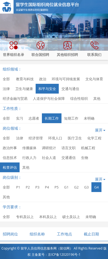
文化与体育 (94, 78)
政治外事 (10, 147)
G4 (96, 187)
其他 (96, 98)
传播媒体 (29, 147)
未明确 (89, 118)
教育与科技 (25, 78)
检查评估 (10, 167)
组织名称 (37, 233)
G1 (66, 187)
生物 (84, 157)
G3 (86, 187)
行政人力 (29, 157)
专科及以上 (25, 216)
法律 (6, 88)
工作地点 (64, 233)
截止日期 (91, 233)
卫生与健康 (24, 88)
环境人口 (55, 138)
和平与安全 (47, 88)
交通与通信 (70, 88)
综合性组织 (79, 98)
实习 (19, 118)
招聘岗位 (10, 233)
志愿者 (34, 118)
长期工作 (52, 118)
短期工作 (71, 118)
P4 (47, 187)
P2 (28, 187)
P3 (37, 187)
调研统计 (49, 147)
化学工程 (94, 138)
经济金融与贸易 (15, 98)
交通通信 (68, 157)
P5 (56, 187)
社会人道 (49, 157)
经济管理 (36, 138)
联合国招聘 (40, 49)
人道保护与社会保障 (49, 98)
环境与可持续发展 (66, 78)
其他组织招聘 (67, 49)
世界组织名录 (13, 49)
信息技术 (10, 157)
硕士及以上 (71, 216)
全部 (6, 78)
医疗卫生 (75, 138)
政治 (42, 78)
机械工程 (88, 147)
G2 (76, 187)
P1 (18, 187)
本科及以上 (48, 216)
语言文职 (68, 147)
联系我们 (94, 49)
